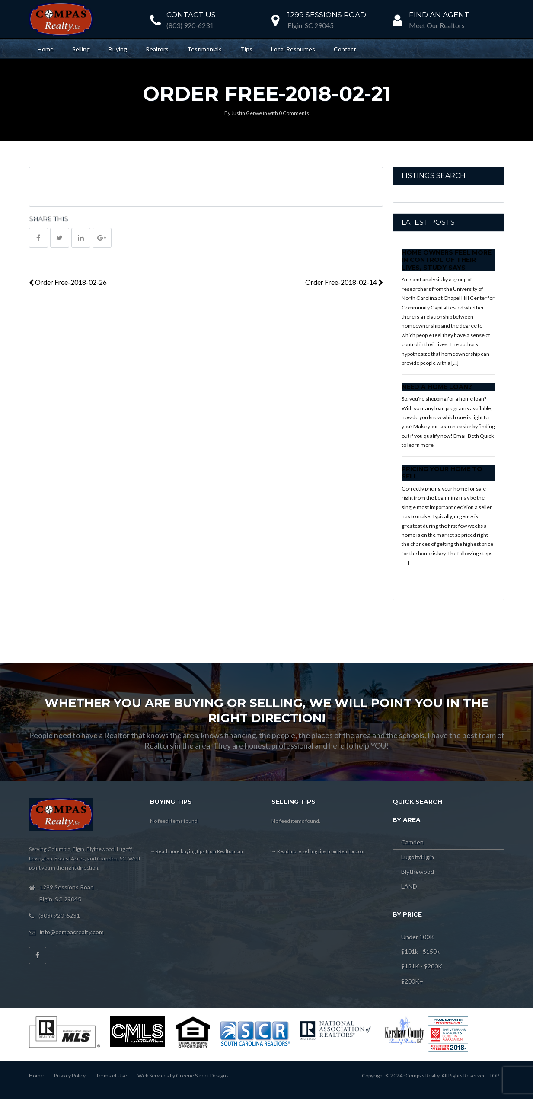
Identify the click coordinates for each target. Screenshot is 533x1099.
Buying (118, 49)
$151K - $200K (421, 966)
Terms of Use (111, 1075)
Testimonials (204, 49)
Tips (246, 49)
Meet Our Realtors (437, 25)
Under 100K (417, 936)
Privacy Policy (70, 1075)
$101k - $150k (420, 951)
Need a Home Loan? (437, 387)
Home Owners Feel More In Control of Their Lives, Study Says (447, 259)
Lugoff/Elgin (417, 856)
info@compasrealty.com (72, 932)
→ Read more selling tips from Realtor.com (317, 851)
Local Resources (293, 49)
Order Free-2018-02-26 (68, 282)
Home (46, 49)
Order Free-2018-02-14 (344, 282)
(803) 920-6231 (190, 25)
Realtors (157, 49)
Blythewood (417, 871)
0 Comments (294, 113)
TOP (494, 1075)
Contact (345, 49)
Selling (81, 49)
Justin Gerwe (246, 113)
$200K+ (412, 981)
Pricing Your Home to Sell (442, 473)
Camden (412, 842)
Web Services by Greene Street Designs (183, 1075)
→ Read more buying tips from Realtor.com (196, 851)
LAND (409, 886)
